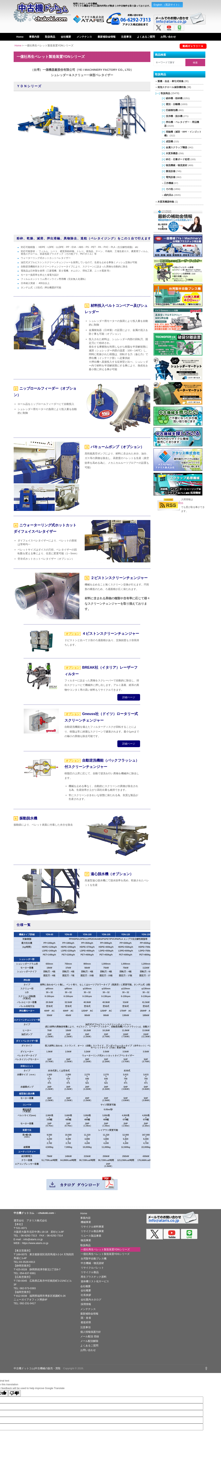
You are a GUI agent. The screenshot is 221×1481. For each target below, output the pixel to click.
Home (20, 36)
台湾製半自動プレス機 (93, 1258)
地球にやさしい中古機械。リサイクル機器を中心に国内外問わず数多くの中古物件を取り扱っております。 (112, 4)
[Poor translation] (14, 1393)
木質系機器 (172, 153)
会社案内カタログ (91, 1299)
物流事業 (86, 1240)
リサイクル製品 (90, 1272)
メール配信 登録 (89, 1336)
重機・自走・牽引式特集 (170, 81)
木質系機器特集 (165, 201)
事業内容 (34, 36)
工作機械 (168, 183)
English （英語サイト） (167, 4)
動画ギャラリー (192, 46)
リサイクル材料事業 (92, 1226)
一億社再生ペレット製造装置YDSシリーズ (105, 1253)
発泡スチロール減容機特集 (171, 87)
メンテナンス (84, 36)
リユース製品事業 (91, 1235)
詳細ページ (128, 697)
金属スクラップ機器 (176, 147)
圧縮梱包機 (172, 110)
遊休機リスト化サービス (95, 1281)
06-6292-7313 (29, 1235)
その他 (169, 189)
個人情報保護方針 (90, 1331)
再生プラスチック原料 (93, 1276)
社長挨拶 (86, 1295)
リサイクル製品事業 (92, 1231)
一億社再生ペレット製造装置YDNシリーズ (105, 1249)
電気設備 (170, 177)
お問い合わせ (168, 36)
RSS (180, 503)
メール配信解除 (89, 1340)
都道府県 (86, 1322)
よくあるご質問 (146, 36)
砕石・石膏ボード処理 (178, 159)
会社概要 (66, 36)
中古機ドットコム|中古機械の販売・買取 (37, 1368)
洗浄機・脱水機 (174, 116)
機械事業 (86, 1222)
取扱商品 (50, 36)
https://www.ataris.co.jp (35, 1243)
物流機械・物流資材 (176, 165)
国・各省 (86, 1317)
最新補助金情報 (107, 36)
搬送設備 (170, 171)
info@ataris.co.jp (33, 1239)
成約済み (168, 195)
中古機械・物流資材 (92, 1263)
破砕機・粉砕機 (174, 98)
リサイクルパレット (92, 1267)
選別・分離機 (173, 104)
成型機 (169, 141)
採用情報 (86, 1304)
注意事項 (126, 36)
